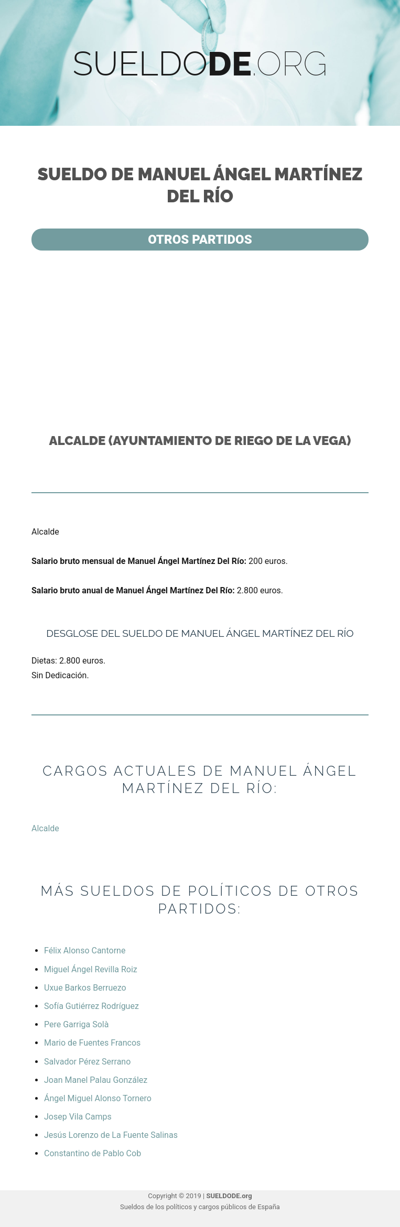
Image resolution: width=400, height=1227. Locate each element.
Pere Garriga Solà (76, 1024)
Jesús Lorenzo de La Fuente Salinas (111, 1135)
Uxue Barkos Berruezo (85, 988)
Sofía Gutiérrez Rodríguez (91, 1006)
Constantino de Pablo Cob (92, 1153)
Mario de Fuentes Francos (92, 1043)
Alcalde (45, 828)
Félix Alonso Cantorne (84, 950)
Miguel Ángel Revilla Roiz (90, 969)
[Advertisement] (202, 340)
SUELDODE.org (229, 1196)
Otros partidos (200, 239)
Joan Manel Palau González (95, 1080)
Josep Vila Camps (78, 1117)
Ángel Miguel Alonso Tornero (98, 1098)
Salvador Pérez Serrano (87, 1062)
